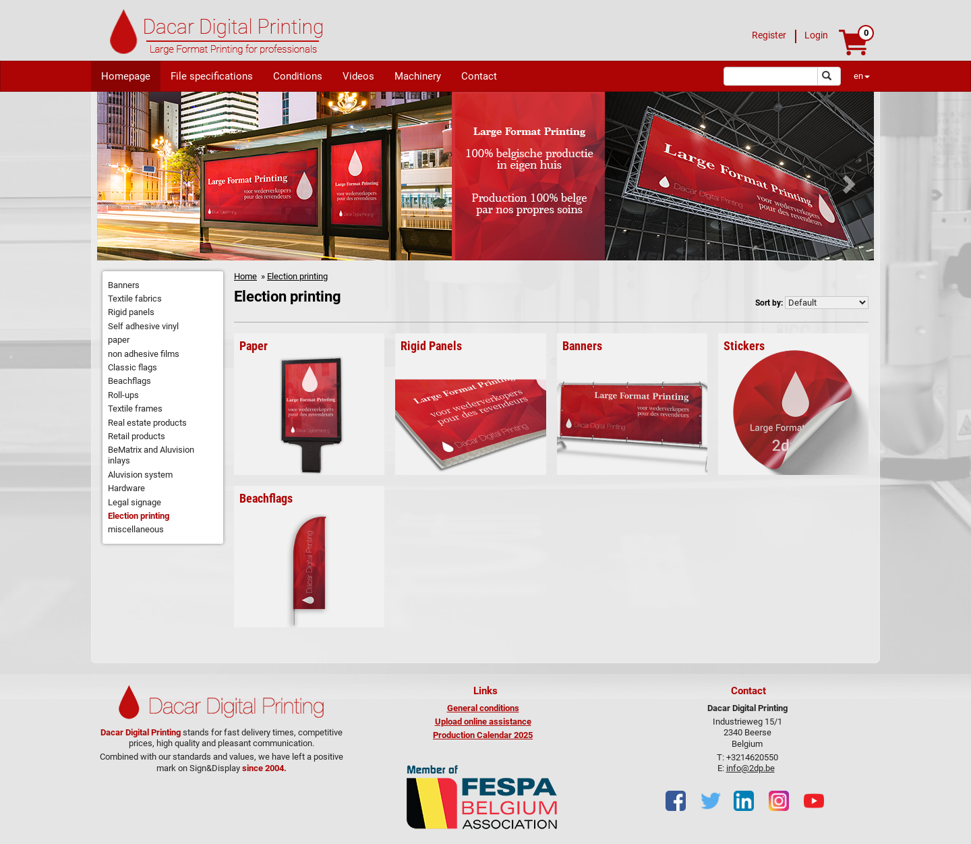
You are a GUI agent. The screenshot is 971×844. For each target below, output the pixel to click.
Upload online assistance (483, 721)
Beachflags (129, 381)
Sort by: (769, 303)
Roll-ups (123, 395)
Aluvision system (140, 475)
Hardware (126, 488)
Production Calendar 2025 (483, 735)
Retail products (136, 436)
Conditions (297, 76)
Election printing (138, 516)
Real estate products (147, 423)
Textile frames (135, 408)
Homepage (125, 76)
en (862, 76)
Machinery (417, 76)
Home (245, 276)
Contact (479, 76)
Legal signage (134, 502)
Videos (358, 76)
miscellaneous (136, 529)
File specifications (212, 76)
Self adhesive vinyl (143, 326)
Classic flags (132, 367)
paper (118, 340)
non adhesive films (143, 354)
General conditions (483, 708)
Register (769, 35)
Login (816, 35)
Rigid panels (131, 312)
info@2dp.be (750, 768)
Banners (124, 285)
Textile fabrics (135, 298)
